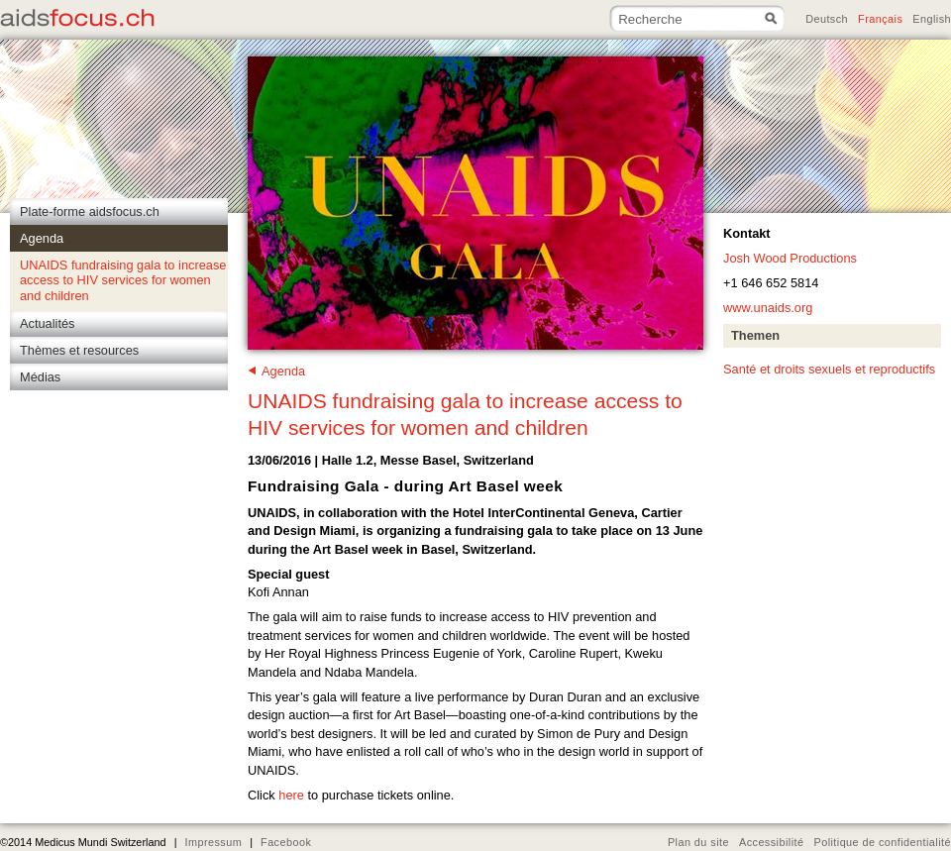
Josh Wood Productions (790, 258)
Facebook (286, 842)
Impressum (213, 842)
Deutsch (826, 19)
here (292, 795)
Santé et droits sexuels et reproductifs (829, 369)
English (931, 19)
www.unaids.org (767, 307)
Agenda (283, 371)
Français (880, 19)
